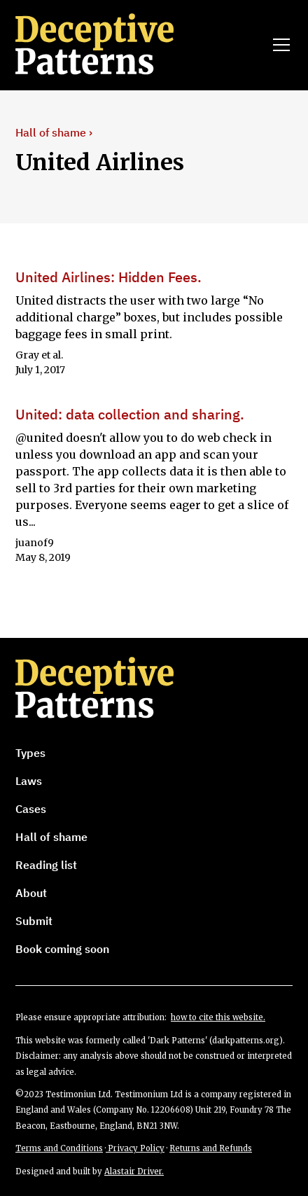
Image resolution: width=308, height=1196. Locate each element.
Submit (33, 921)
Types (30, 753)
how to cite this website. (218, 1017)
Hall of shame (51, 837)
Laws (28, 781)
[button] (279, 45)
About (31, 893)
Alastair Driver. (134, 1171)
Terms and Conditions (59, 1148)
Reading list (46, 865)
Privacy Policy (135, 1148)
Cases (30, 809)
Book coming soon (62, 949)
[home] (114, 44)
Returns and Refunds (210, 1148)
